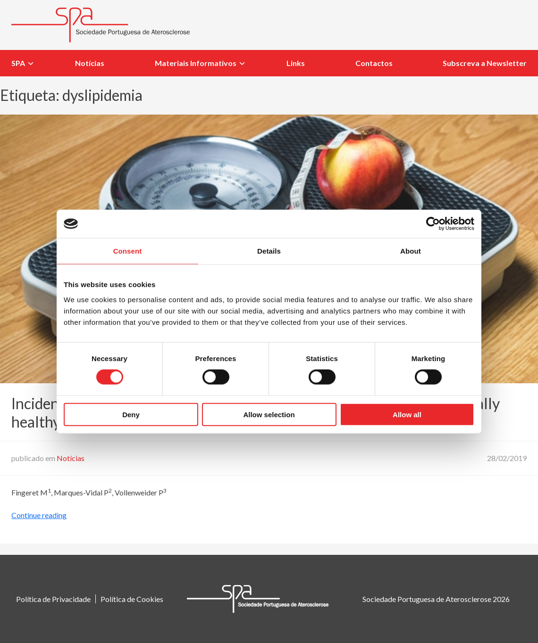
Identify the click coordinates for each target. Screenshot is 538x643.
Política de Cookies (132, 598)
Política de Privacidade (53, 598)
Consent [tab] (127, 251)
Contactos (374, 62)
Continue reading (39, 515)
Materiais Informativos (195, 62)
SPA (18, 62)
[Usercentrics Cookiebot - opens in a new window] (433, 224)
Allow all (407, 414)
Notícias (89, 62)
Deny (131, 414)
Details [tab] (269, 251)
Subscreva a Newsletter (485, 62)
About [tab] (410, 251)
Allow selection (268, 414)
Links (295, 62)
